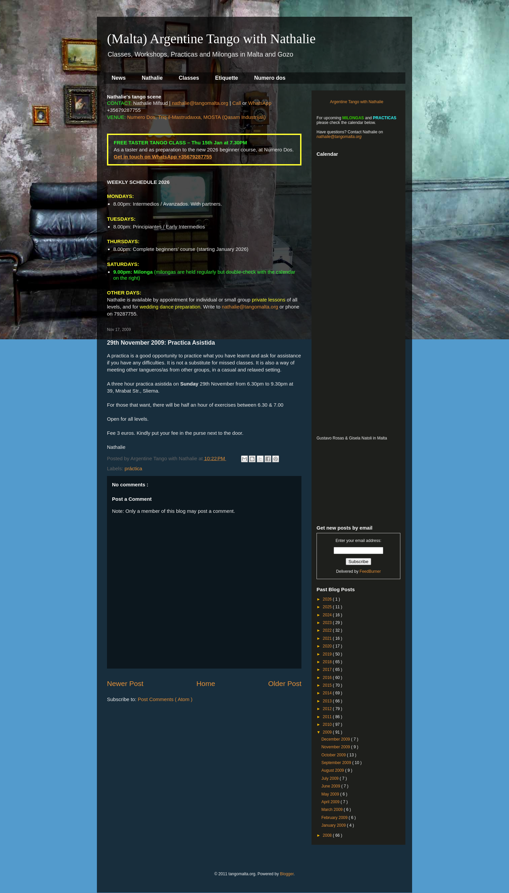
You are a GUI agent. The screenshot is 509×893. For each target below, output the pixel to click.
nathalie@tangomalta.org (200, 103)
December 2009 (336, 739)
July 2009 (330, 778)
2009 (328, 732)
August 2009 (333, 770)
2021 (328, 638)
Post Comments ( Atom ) (165, 699)
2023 (328, 622)
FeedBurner (370, 571)
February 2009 (334, 817)
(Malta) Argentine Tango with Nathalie (211, 38)
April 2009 (330, 802)
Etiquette (226, 78)
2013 (328, 701)
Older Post (284, 683)
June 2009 (331, 786)
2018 (328, 662)
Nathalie (152, 78)
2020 (328, 646)
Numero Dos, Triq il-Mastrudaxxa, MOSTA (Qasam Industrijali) (196, 117)
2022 (328, 630)
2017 (328, 669)
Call (236, 103)
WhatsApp (259, 103)
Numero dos (269, 78)
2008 (328, 835)
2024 (328, 615)
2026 (328, 599)
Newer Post (125, 683)
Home (205, 683)
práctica (134, 468)
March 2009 (332, 809)
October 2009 (334, 755)
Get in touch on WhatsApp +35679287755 (163, 156)
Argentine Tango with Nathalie (356, 101)
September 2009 (336, 762)
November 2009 (336, 747)
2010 (328, 724)
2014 (328, 693)
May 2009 (330, 794)
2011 (328, 716)
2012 (328, 708)
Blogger (287, 874)
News (119, 78)
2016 (328, 677)
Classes (189, 78)
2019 (328, 654)
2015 (328, 685)
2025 (328, 607)
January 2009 (334, 825)
